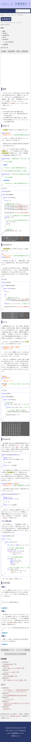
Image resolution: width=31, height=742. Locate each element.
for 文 (4, 37)
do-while (11, 51)
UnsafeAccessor (8, 664)
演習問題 (5, 44)
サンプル (4, 188)
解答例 (5, 608)
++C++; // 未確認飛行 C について (15, 733)
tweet (3, 15)
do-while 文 (6, 35)
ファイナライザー (8, 699)
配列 (17, 447)
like (8, 15)
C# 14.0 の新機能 (8, 676)
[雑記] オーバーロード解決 (15, 680)
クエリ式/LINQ (9, 42)
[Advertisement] (15, 70)
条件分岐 (9, 622)
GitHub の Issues (15, 716)
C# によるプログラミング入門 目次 (15, 654)
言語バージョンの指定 (14, 668)
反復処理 (6, 19)
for (18, 51)
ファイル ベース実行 (9, 672)
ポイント (4, 108)
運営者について (15, 735)
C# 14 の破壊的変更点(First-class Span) (15, 695)
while (3, 51)
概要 (4, 31)
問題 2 (15, 622)
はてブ (13, 15)
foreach (25, 51)
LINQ (10, 578)
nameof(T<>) (7, 709)
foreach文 (5, 39)
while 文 (5, 33)
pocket (20, 15)
